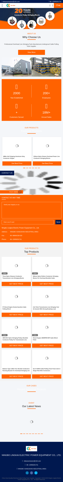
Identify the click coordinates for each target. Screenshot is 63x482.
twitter (36, 472)
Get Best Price (17, 163)
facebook (31, 472)
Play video (15, 192)
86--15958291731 (55, 1)
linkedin (27, 472)
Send (58, 222)
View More (31, 52)
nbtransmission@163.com (11, 1)
